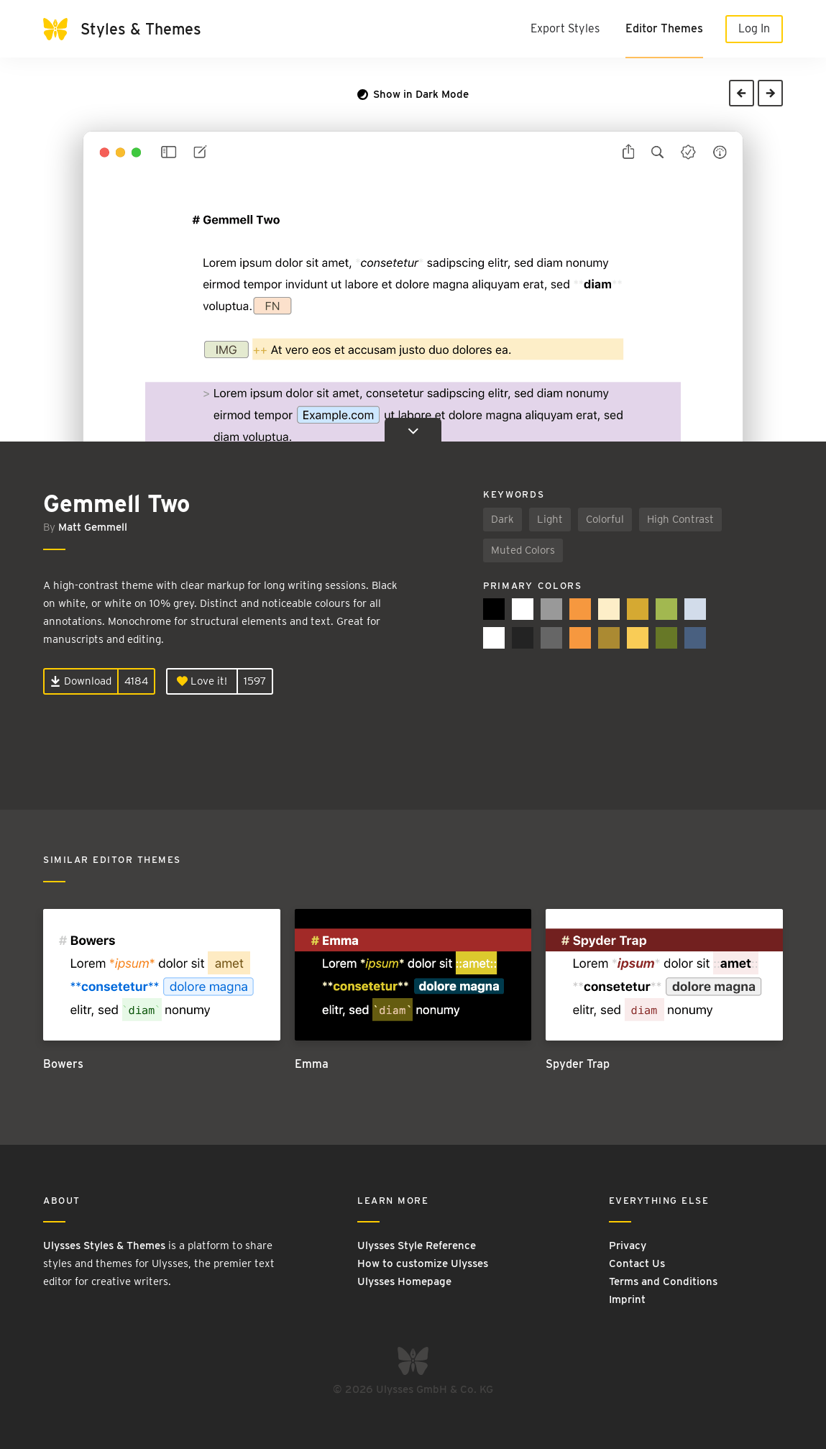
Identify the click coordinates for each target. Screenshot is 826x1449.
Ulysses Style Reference (416, 1245)
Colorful (605, 519)
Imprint (627, 1299)
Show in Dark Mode (413, 94)
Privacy (627, 1245)
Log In (754, 28)
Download (80, 681)
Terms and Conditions (663, 1281)
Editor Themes (664, 28)
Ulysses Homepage (404, 1281)
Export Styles (565, 28)
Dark (502, 519)
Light (550, 519)
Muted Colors (523, 550)
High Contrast (680, 519)
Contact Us (637, 1263)
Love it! (202, 681)
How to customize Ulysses (422, 1263)
